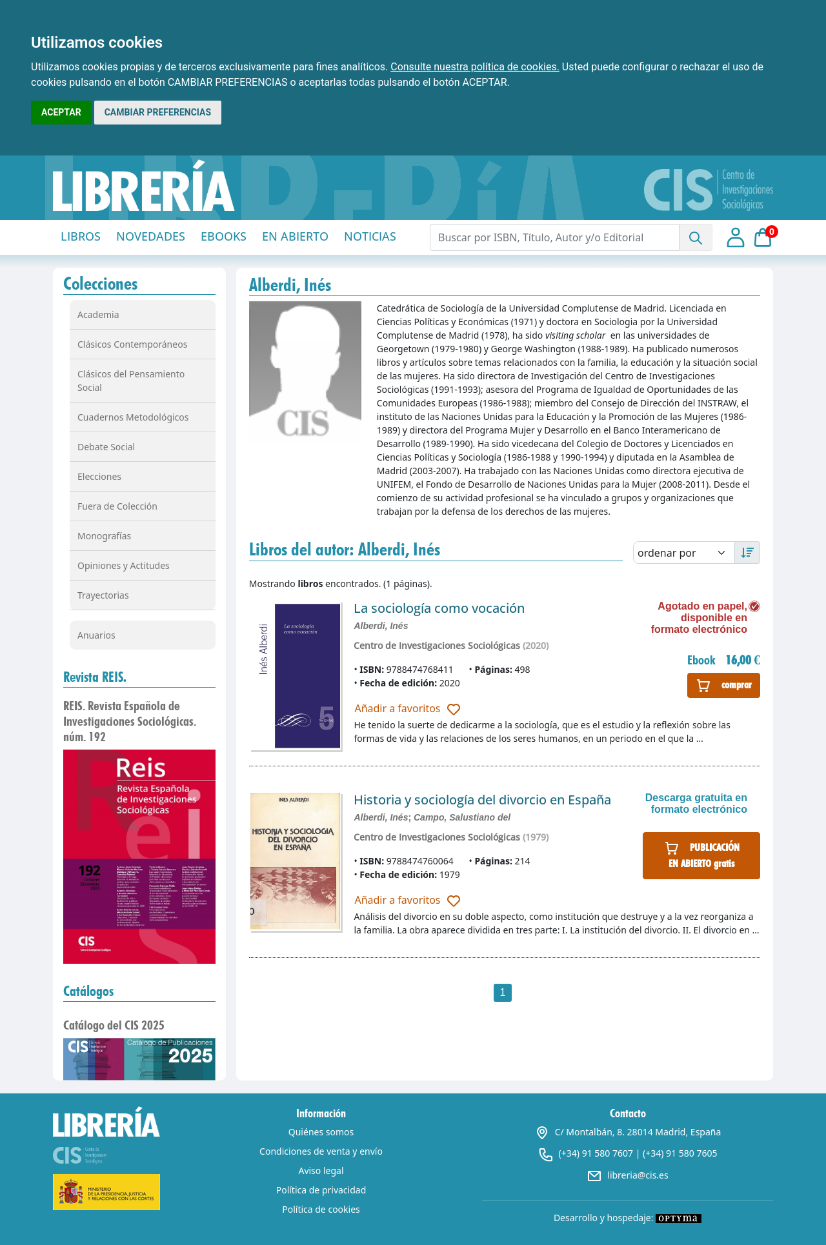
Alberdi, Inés (381, 626)
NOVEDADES (150, 236)
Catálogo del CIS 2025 (114, 1025)
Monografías (104, 536)
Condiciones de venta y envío (321, 1151)
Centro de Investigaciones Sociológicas (437, 645)
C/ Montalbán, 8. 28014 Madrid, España (627, 1132)
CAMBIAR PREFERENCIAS (158, 112)
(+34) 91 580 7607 (596, 1153)
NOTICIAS (370, 236)
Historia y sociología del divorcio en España (482, 799)
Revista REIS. (94, 676)
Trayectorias (103, 595)
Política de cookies (321, 1209)
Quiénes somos (321, 1132)
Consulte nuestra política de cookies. (474, 67)
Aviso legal (320, 1170)
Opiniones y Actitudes (123, 565)
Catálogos (88, 990)
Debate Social (106, 447)
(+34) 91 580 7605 (680, 1153)
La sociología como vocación (439, 608)
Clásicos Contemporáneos (132, 344)
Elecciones (99, 476)
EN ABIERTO (295, 236)
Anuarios (96, 635)
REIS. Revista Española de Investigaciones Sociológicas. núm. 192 (129, 721)
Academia (98, 314)
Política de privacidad (321, 1190)
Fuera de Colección (117, 506)
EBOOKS (224, 236)
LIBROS (81, 236)
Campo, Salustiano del (462, 817)
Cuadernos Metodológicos (133, 417)
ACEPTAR (61, 112)
